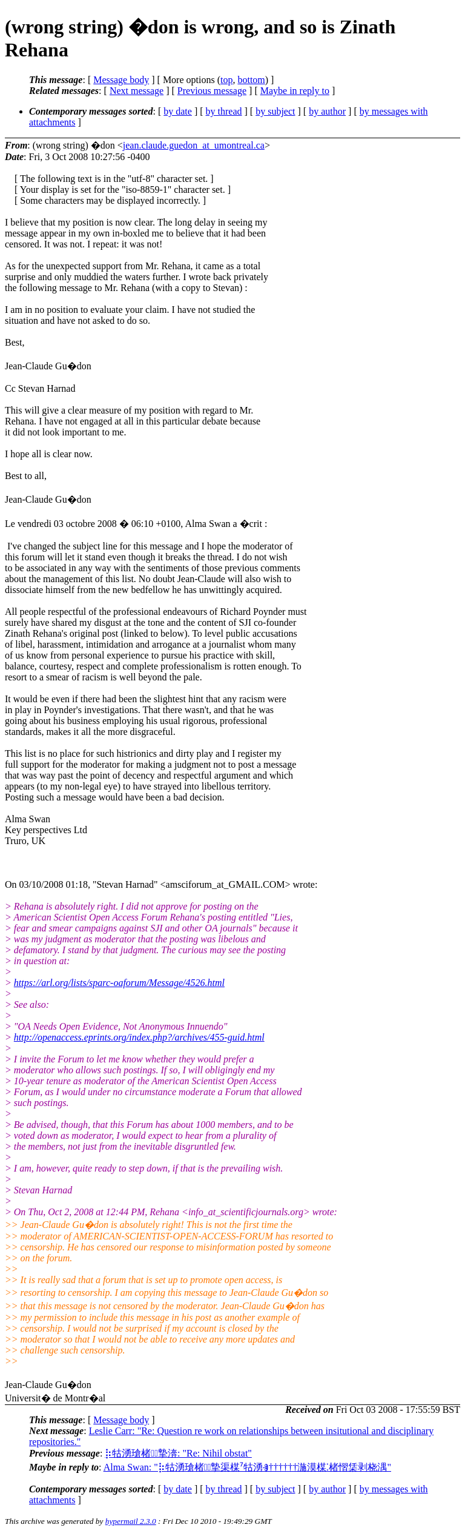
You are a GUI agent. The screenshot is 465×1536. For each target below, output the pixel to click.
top (226, 80)
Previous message (211, 91)
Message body (121, 80)
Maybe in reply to (294, 91)
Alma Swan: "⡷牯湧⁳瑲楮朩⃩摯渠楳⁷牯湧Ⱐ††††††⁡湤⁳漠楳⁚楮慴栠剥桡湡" (247, 1467)
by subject (275, 111)
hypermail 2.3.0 (130, 1521)
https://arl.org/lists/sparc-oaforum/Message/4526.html (119, 983)
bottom (251, 80)
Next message (136, 91)
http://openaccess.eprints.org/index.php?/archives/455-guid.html (139, 1037)
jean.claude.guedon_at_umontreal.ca (194, 145)
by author (327, 111)
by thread (224, 111)
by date (177, 111)
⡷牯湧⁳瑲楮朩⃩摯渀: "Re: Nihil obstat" (178, 1453)
